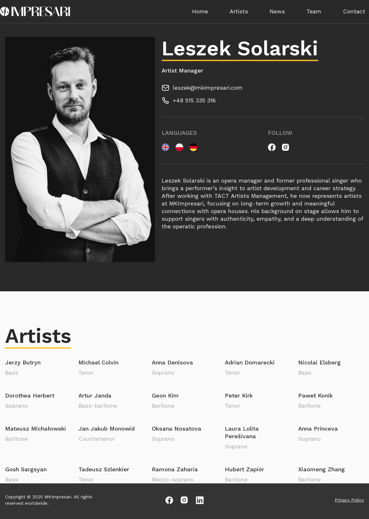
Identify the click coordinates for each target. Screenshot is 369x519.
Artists (239, 11)
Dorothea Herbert (29, 395)
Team (313, 11)
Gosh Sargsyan (26, 469)
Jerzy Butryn (23, 362)
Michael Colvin (98, 362)
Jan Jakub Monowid (106, 428)
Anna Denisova (172, 362)
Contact (354, 11)
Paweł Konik (315, 395)
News (277, 11)
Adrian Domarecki (250, 362)
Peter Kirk (239, 395)
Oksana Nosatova (176, 428)
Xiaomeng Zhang (321, 469)
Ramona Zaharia (175, 469)
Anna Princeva (318, 428)
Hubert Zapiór (244, 469)
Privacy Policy (349, 499)
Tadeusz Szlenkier (103, 469)
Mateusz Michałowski (35, 428)
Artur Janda (94, 395)
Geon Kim (165, 395)
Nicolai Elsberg (319, 362)
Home (200, 11)
